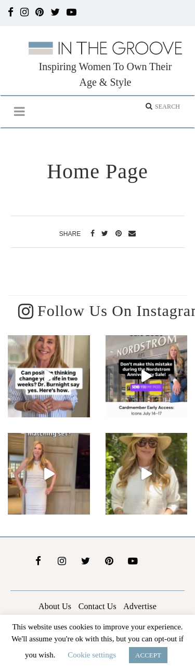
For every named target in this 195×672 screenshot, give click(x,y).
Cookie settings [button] (92, 655)
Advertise (140, 605)
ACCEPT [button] (148, 655)
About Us (54, 605)
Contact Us (97, 605)
